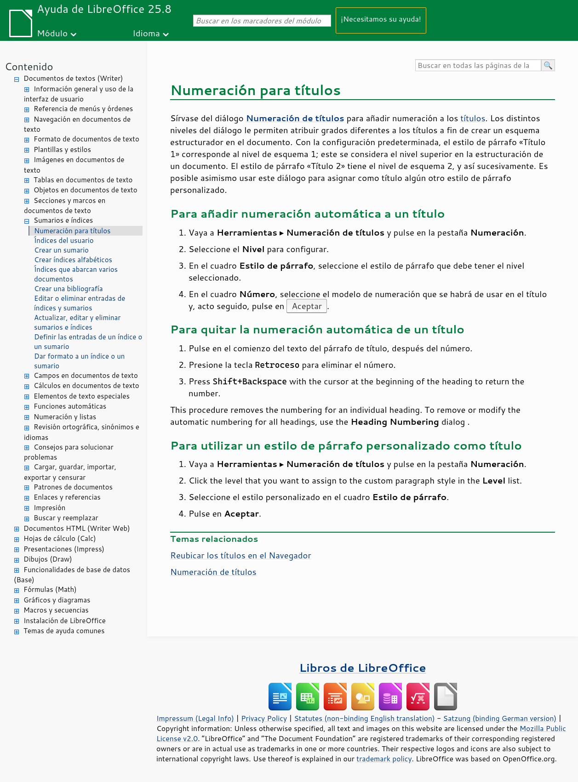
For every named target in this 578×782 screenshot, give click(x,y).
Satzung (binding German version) (500, 718)
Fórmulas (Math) (50, 589)
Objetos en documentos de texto (85, 190)
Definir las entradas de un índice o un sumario (88, 341)
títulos (472, 118)
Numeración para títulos (72, 231)
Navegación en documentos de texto (77, 124)
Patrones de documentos (73, 487)
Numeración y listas (65, 417)
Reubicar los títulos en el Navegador (240, 555)
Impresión (49, 507)
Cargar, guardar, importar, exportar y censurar (70, 472)
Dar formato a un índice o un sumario (79, 361)
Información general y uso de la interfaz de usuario (78, 94)
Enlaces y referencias (67, 497)
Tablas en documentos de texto (83, 180)
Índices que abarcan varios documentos (76, 274)
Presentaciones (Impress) (63, 549)
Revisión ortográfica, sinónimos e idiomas (81, 432)
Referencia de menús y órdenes (83, 108)
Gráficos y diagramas (56, 600)
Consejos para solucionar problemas (69, 452)
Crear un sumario (61, 250)
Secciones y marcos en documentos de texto (64, 206)
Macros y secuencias (56, 610)
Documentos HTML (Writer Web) (76, 528)
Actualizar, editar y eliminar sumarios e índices (77, 322)
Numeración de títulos (213, 572)
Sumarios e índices (63, 220)
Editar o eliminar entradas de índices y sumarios (79, 303)
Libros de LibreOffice (362, 667)
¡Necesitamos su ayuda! (381, 18)
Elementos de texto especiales (82, 396)
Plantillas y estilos (62, 149)
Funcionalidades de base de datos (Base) (72, 575)
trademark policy (384, 759)
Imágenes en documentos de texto (74, 165)
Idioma (146, 33)
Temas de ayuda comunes (63, 631)
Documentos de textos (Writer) (73, 78)
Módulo (52, 33)
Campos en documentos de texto (86, 375)
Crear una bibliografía (68, 288)
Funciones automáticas (70, 406)
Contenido (29, 66)
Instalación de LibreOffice (64, 620)
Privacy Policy (264, 718)
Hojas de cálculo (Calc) (59, 538)
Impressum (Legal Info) (195, 718)
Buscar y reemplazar (66, 518)
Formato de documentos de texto (86, 139)
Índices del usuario (64, 240)
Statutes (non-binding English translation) (364, 718)
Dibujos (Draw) (47, 559)
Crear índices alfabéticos (73, 259)
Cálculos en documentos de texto (86, 385)
